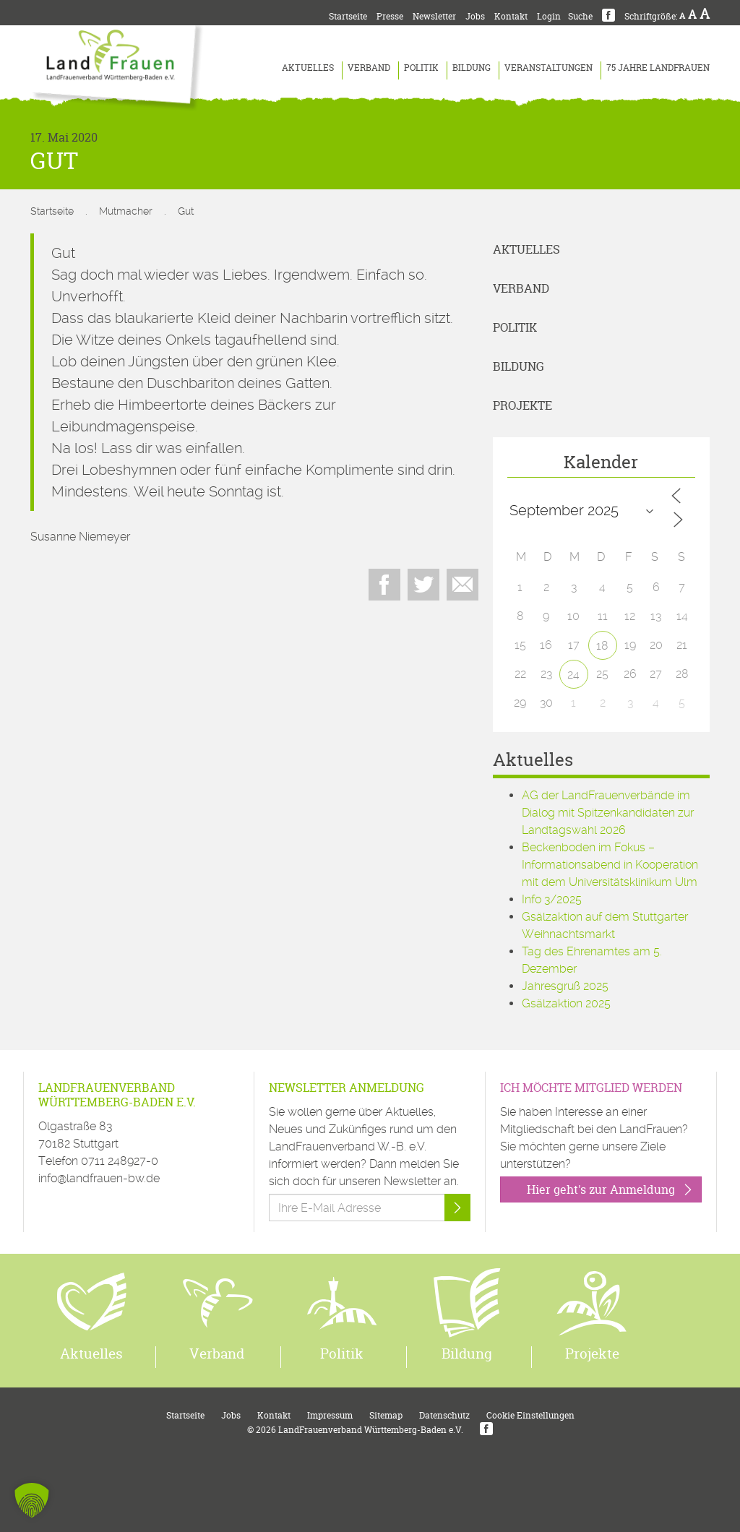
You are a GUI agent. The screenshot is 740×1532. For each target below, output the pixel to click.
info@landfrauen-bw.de (99, 1178)
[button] (32, 1500)
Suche (580, 16)
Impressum (330, 1415)
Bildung (471, 67)
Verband (369, 67)
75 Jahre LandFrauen (658, 67)
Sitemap (386, 1415)
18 (602, 646)
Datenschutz (444, 1415)
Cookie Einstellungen (530, 1415)
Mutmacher (125, 211)
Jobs (475, 16)
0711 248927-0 (119, 1161)
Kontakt (511, 16)
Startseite (348, 16)
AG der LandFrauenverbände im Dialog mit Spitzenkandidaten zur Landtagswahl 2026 (608, 812)
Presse (390, 16)
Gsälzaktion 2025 (566, 1003)
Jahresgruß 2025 (565, 986)
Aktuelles (308, 67)
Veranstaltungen (548, 67)
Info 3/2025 (552, 899)
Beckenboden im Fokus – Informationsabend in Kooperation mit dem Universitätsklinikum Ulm (610, 864)
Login (549, 16)
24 (573, 674)
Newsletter (434, 16)
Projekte (522, 405)
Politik (421, 67)
